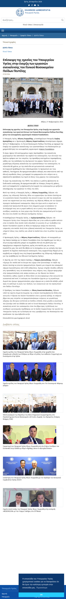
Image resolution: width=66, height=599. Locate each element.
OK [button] (41, 595)
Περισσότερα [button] (41, 588)
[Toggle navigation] (2, 30)
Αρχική (4, 36)
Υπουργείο (14, 36)
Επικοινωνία (38, 25)
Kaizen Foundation (46, 149)
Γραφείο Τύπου (25, 36)
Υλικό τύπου (27, 25)
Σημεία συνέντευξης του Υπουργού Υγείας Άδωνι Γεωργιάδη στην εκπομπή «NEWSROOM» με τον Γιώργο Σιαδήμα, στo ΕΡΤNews (29, 510)
